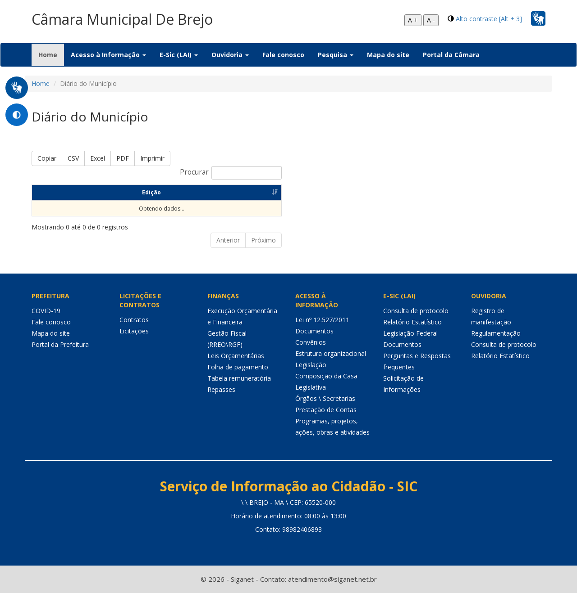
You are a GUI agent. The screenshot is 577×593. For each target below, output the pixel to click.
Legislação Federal (410, 333)
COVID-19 (46, 310)
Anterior (228, 240)
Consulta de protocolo (416, 310)
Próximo (263, 240)
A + (413, 20)
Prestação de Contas (326, 409)
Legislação (310, 364)
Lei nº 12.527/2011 (322, 319)
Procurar (231, 173)
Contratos (134, 319)
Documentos (314, 331)
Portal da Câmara (451, 54)
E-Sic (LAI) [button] (179, 54)
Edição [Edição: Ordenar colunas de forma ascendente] (58, 192)
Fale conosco (283, 54)
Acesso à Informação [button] (108, 54)
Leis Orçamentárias (235, 355)
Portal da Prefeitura (60, 344)
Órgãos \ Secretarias (325, 398)
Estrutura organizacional (330, 353)
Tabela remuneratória (239, 378)
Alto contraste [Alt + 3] (489, 18)
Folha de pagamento (237, 367)
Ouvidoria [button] (230, 54)
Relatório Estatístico (412, 322)
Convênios (310, 342)
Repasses (221, 389)
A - (431, 20)
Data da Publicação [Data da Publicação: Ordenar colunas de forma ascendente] (152, 192)
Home (51, 54)
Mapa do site (388, 54)
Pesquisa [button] (335, 54)
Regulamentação (496, 333)
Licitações (134, 331)
